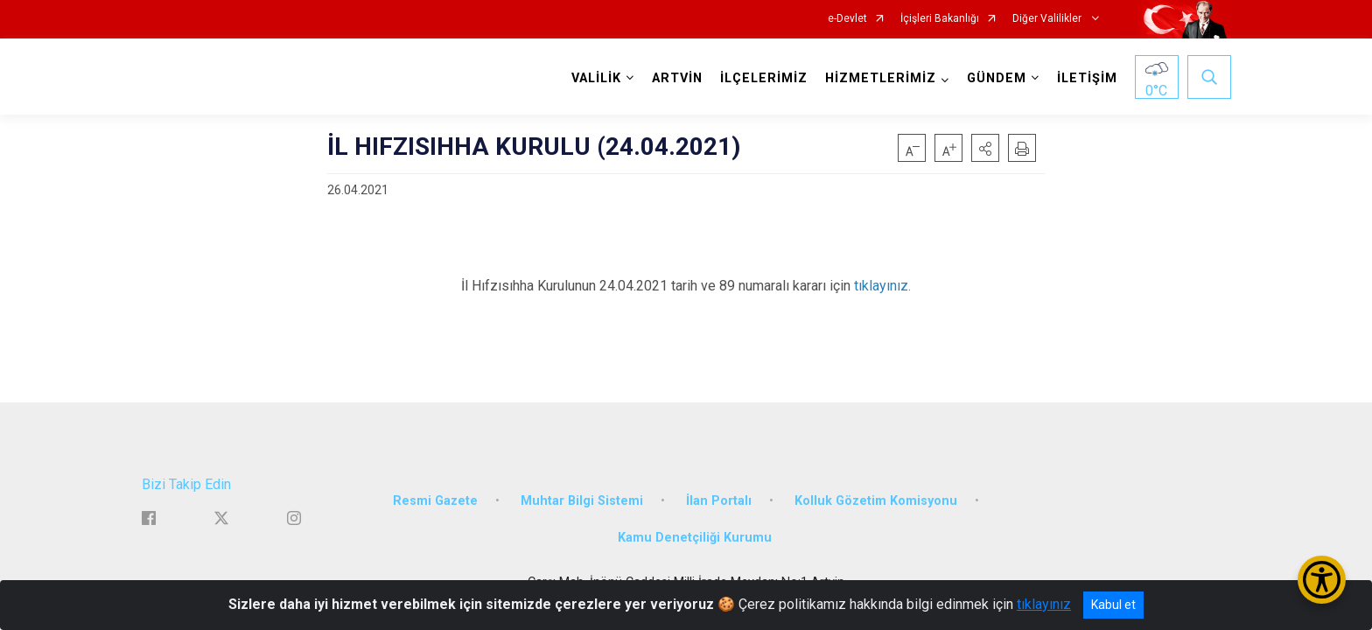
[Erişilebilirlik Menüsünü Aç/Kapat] (1322, 580)
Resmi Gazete (435, 501)
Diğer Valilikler (1048, 18)
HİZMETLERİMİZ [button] (880, 78)
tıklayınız (1044, 604)
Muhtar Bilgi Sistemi (582, 501)
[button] (985, 148)
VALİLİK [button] (596, 78)
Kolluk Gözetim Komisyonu (875, 501)
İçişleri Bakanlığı (939, 18)
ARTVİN (677, 78)
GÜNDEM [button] (996, 78)
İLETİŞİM (1087, 78)
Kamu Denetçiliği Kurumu (695, 537)
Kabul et (1113, 605)
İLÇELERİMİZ (764, 78)
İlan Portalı (719, 501)
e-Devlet (847, 18)
